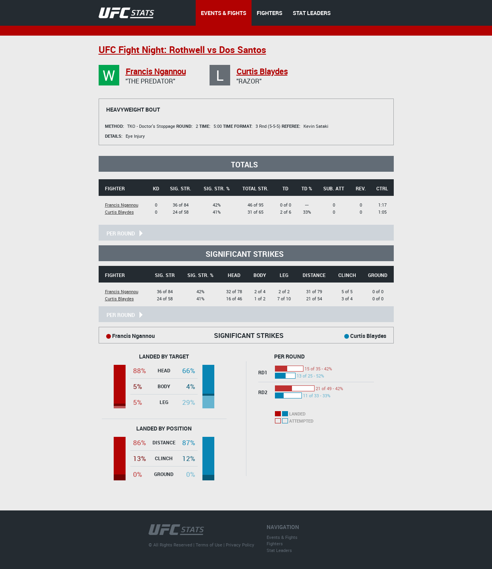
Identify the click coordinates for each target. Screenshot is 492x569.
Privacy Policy (240, 545)
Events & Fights (282, 537)
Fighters (275, 543)
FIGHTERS (269, 13)
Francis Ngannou (156, 71)
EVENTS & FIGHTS (223, 13)
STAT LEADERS (312, 13)
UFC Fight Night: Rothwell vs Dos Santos (182, 50)
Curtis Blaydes (262, 71)
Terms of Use (209, 545)
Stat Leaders (279, 550)
